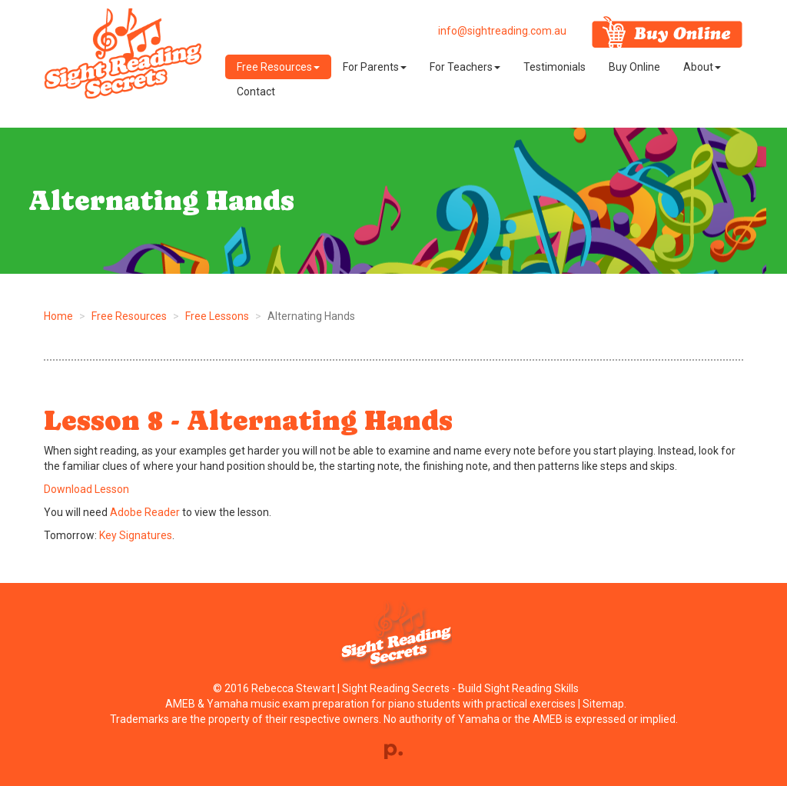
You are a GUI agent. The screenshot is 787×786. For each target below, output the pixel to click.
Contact (256, 91)
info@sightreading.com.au (502, 31)
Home (58, 316)
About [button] (702, 67)
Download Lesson (86, 489)
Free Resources (129, 316)
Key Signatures (135, 535)
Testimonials (554, 67)
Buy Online (634, 67)
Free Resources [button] (278, 67)
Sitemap (603, 704)
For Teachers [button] (465, 67)
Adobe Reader (145, 512)
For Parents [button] (375, 67)
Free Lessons (217, 316)
